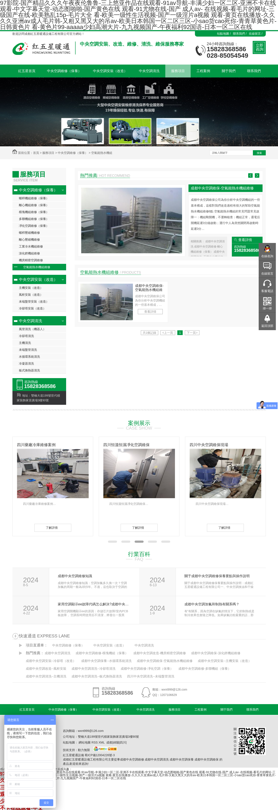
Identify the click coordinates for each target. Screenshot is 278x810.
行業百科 (139, 554)
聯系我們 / (240, 33)
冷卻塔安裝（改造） (32, 308)
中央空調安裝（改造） (38, 279)
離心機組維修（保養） (34, 205)
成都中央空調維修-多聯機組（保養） (204, 668)
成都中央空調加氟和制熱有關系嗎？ (211, 604)
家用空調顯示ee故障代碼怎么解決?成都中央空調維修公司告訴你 (94, 604)
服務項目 (48, 153)
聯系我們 (252, 709)
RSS (95, 742)
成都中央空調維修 (132, 759)
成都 (109, 742)
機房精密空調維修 (31, 260)
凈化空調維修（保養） (34, 225)
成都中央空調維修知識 (75, 576)
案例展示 (139, 423)
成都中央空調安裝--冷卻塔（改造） (51, 661)
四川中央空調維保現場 (209, 445)
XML (102, 742)
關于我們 (226, 709)
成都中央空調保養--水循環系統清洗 (106, 661)
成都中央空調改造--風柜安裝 (46, 668)
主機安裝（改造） (31, 287)
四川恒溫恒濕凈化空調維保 (126, 445)
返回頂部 (267, 325)
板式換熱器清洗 (29, 370)
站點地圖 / (224, 33)
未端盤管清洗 (28, 349)
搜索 (259, 153)
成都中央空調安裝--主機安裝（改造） (224, 661)
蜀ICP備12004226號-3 (100, 755)
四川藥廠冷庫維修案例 (36, 445)
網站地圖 (85, 742)
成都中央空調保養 (182, 759)
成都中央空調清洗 (57, 653)
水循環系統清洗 (29, 356)
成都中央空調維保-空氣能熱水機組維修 (222, 188)
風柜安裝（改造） (31, 294)
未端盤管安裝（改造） (34, 301)
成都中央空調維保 (206, 759)
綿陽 (116, 742)
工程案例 (200, 709)
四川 (123, 742)
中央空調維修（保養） (73, 153)
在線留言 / (256, 33)
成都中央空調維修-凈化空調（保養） (147, 668)
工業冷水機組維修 (31, 246)
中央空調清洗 (30, 321)
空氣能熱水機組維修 (36, 267)
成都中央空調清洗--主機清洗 (46, 676)
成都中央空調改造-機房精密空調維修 (159, 653)
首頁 (36, 153)
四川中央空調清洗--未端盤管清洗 (150, 676)
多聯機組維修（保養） (34, 219)
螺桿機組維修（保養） (34, 198)
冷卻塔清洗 (26, 336)
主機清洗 (25, 343)
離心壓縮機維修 (29, 239)
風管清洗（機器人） (32, 329)
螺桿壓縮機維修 (29, 232)
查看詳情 (245, 240)
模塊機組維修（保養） (34, 212)
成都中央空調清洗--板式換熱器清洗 (96, 676)
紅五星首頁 (27, 709)
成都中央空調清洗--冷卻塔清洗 (93, 668)
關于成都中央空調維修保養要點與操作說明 (217, 576)
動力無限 (84, 750)
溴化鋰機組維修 (29, 253)
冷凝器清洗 (26, 363)
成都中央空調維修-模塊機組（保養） (102, 653)
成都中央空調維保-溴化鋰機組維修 (215, 653)
